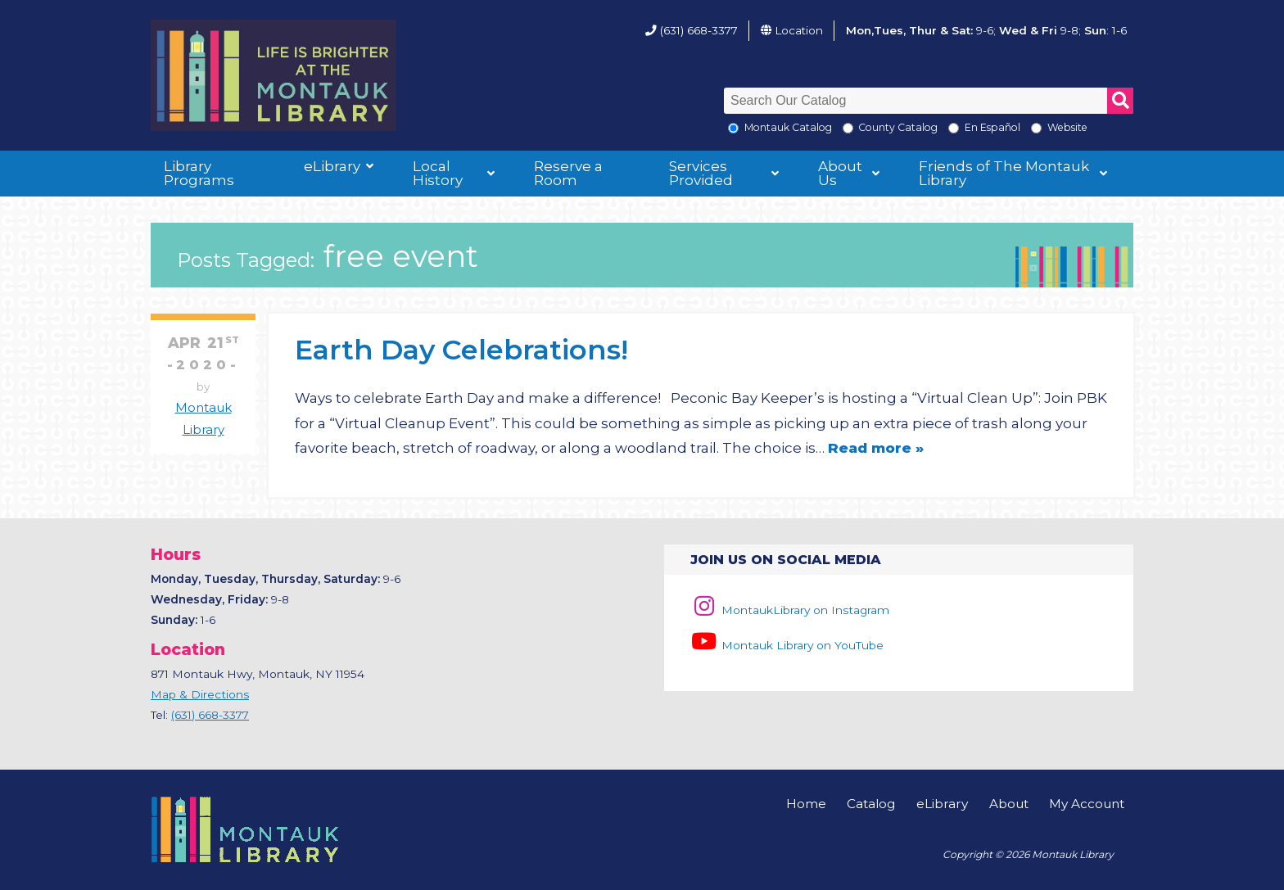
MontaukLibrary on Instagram (789, 610)
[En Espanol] (953, 128)
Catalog (871, 803)
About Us (840, 173)
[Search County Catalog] (848, 128)
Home (806, 803)
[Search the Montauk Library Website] (1036, 128)
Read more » (876, 448)
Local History (438, 173)
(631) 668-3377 (699, 30)
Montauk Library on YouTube (787, 645)
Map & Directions (200, 694)
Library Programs (199, 173)
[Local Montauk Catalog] (733, 128)
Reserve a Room (568, 173)
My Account (1086, 803)
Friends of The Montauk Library (1004, 173)
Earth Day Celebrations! (461, 349)
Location (799, 30)
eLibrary (332, 166)
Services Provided (701, 173)
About (1009, 803)
